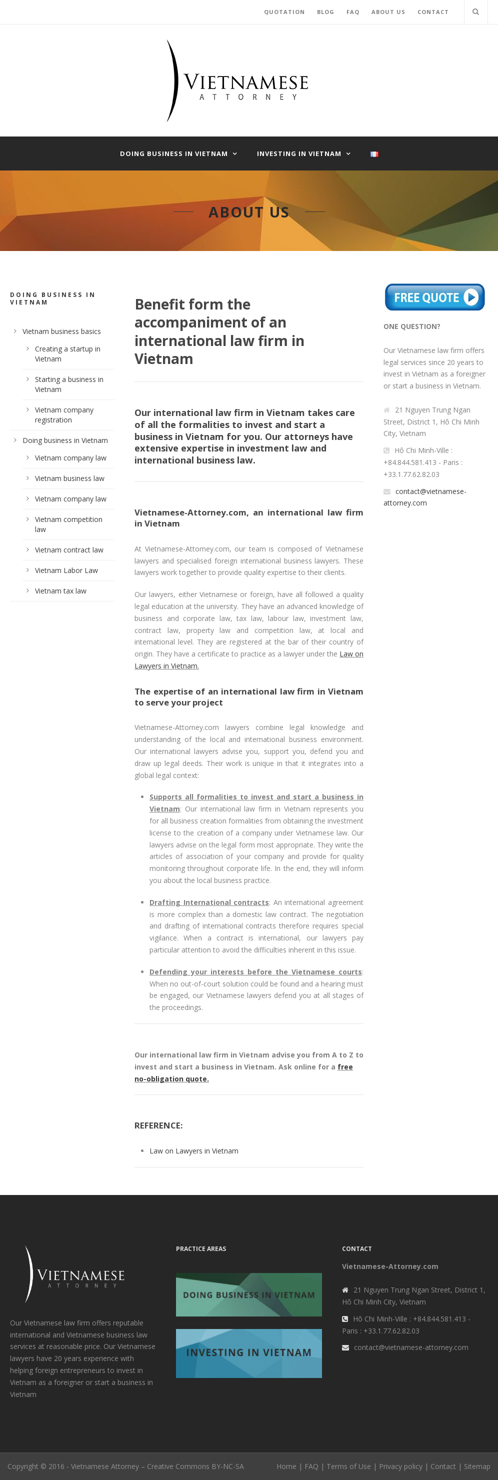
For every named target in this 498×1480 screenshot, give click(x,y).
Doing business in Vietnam (174, 153)
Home (286, 1466)
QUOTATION (284, 12)
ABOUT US (389, 12)
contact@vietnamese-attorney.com (411, 1347)
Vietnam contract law (69, 549)
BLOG (325, 12)
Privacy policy (400, 1466)
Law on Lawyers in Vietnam (194, 1151)
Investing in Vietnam (299, 153)
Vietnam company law (70, 457)
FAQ (353, 12)
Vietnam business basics (61, 331)
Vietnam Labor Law (66, 570)
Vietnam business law (69, 478)
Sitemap (477, 1466)
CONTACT (433, 12)
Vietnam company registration (64, 414)
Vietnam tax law (60, 591)
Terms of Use (348, 1466)
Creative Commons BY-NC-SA (195, 1466)
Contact (443, 1466)
